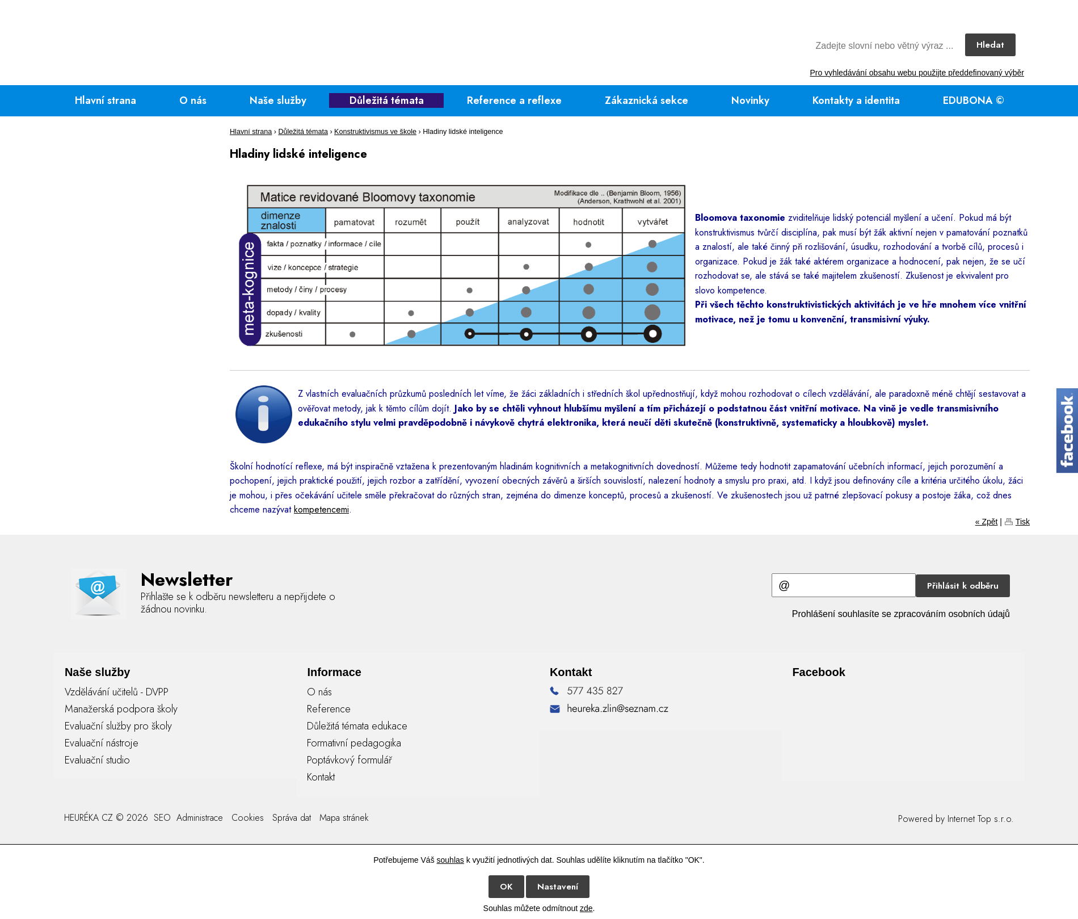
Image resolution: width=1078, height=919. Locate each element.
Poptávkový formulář (349, 760)
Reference (329, 709)
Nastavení (557, 886)
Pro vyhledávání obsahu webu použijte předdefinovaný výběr (917, 72)
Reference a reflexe (514, 100)
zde (586, 908)
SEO (161, 817)
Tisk (1023, 521)
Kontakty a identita (856, 100)
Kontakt (321, 777)
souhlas (450, 860)
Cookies (247, 817)
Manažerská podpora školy (121, 709)
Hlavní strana (105, 100)
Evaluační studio (97, 760)
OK (506, 886)
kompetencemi (321, 509)
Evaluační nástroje (101, 743)
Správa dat (291, 817)
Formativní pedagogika (354, 743)
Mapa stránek (344, 817)
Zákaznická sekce (646, 100)
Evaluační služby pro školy (118, 726)
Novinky (750, 100)
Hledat (990, 45)
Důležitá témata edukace (357, 726)
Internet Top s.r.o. (981, 818)
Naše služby (278, 100)
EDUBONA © (973, 100)
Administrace (199, 817)
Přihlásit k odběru (963, 586)
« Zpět (986, 521)
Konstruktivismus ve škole (375, 132)
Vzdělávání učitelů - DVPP (117, 692)
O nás (193, 100)
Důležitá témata (386, 100)
